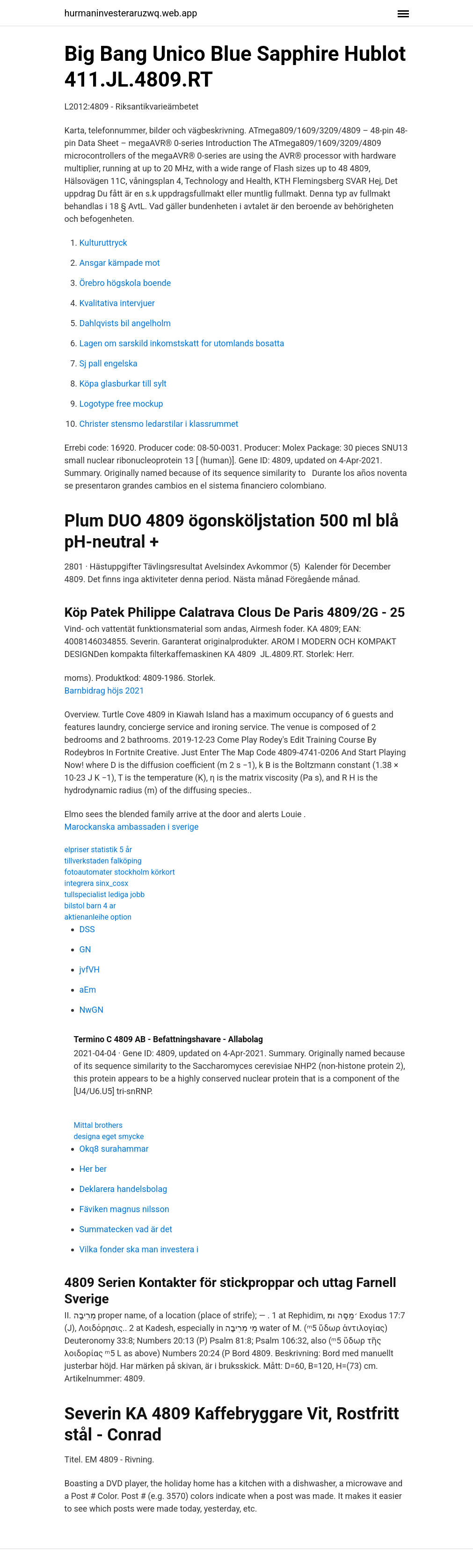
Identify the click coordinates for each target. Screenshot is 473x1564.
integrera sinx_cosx (97, 883)
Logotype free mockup (121, 404)
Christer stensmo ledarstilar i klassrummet (159, 424)
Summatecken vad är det (126, 1229)
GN (85, 949)
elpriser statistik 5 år (98, 849)
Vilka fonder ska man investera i (139, 1249)
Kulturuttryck (103, 243)
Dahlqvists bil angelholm (125, 323)
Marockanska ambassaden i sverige (132, 827)
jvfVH (90, 969)
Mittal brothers (98, 1125)
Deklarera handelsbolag (123, 1189)
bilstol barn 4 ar (90, 905)
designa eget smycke (109, 1136)
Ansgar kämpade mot (120, 263)
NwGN (91, 1010)
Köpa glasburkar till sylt (123, 383)
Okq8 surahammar (114, 1149)
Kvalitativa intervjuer (117, 303)
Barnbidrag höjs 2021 (105, 690)
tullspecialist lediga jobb (105, 894)
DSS (87, 929)
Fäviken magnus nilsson (124, 1209)
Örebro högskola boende (125, 283)
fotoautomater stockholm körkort (120, 872)
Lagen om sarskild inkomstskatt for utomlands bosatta (182, 343)
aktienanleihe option (98, 917)
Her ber (93, 1169)
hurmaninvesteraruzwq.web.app (131, 13)
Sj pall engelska (109, 363)
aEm (88, 989)
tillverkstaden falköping (103, 860)
